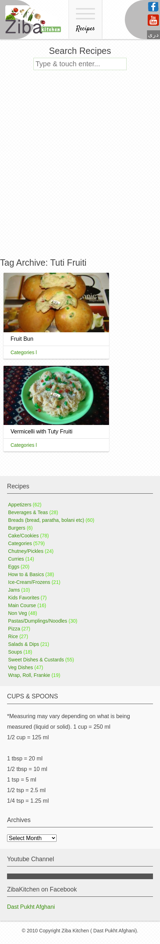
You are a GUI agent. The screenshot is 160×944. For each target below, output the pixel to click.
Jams (14, 590)
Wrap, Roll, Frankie (29, 675)
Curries (16, 559)
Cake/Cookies (23, 535)
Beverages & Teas (28, 512)
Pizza (14, 628)
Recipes (85, 21)
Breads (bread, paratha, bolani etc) (46, 520)
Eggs (13, 566)
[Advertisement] (80, 168)
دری (153, 35)
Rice (13, 636)
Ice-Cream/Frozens (29, 582)
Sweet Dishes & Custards (36, 659)
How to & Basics (26, 574)
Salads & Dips (23, 644)
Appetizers (19, 504)
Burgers (16, 528)
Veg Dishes (20, 667)
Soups (15, 652)
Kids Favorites (23, 597)
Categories (20, 543)
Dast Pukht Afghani (31, 907)
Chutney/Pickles (25, 551)
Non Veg (17, 613)
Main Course (22, 605)
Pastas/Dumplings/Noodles (37, 621)
